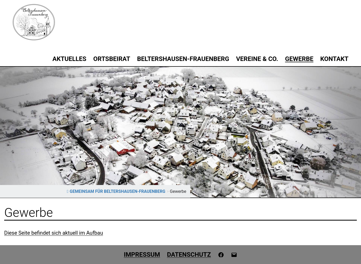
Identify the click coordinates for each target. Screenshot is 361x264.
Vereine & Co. (257, 59)
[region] (180, 132)
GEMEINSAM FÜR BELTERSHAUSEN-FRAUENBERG (116, 191)
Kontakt (334, 59)
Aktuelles (69, 59)
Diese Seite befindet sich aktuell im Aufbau (53, 233)
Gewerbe (299, 59)
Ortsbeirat (111, 59)
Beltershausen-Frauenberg (183, 59)
